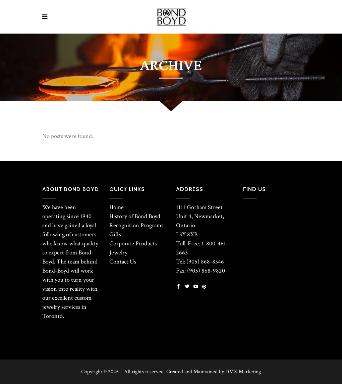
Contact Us (122, 262)
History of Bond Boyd (134, 216)
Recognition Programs (136, 225)
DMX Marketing (243, 371)
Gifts (115, 234)
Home (116, 207)
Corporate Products (133, 243)
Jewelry (118, 252)
